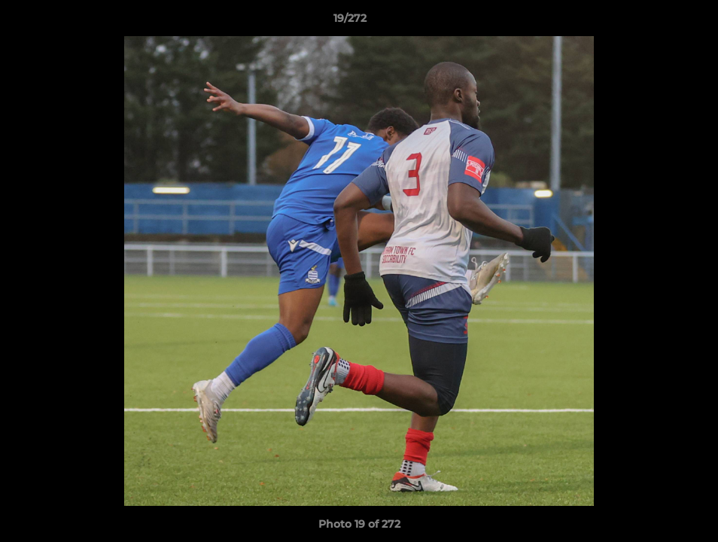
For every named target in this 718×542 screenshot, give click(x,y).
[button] (655, 22)
